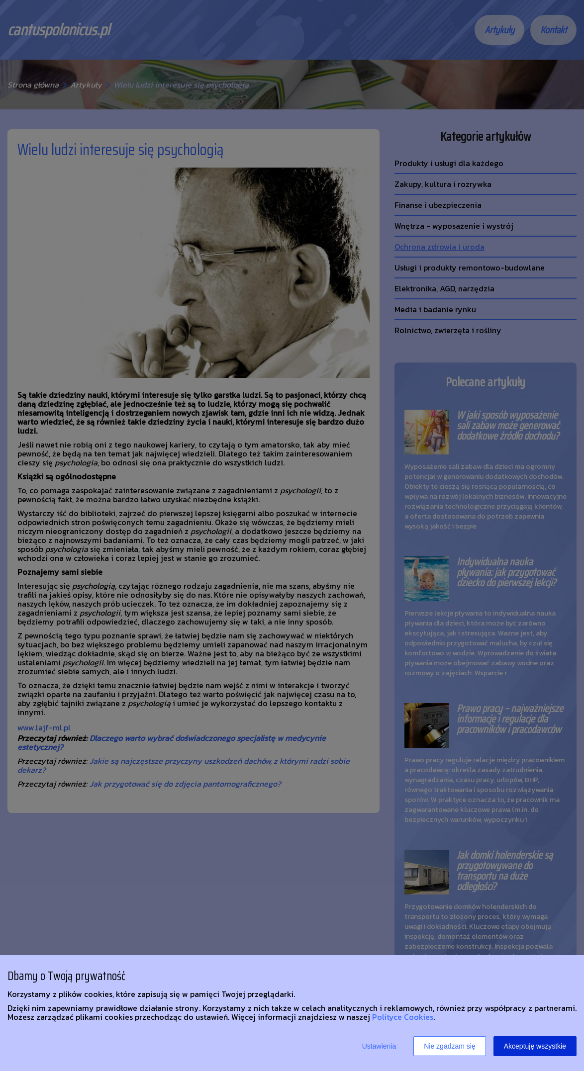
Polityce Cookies (402, 1017)
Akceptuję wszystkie (535, 1046)
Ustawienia (379, 1046)
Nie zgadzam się (450, 1046)
